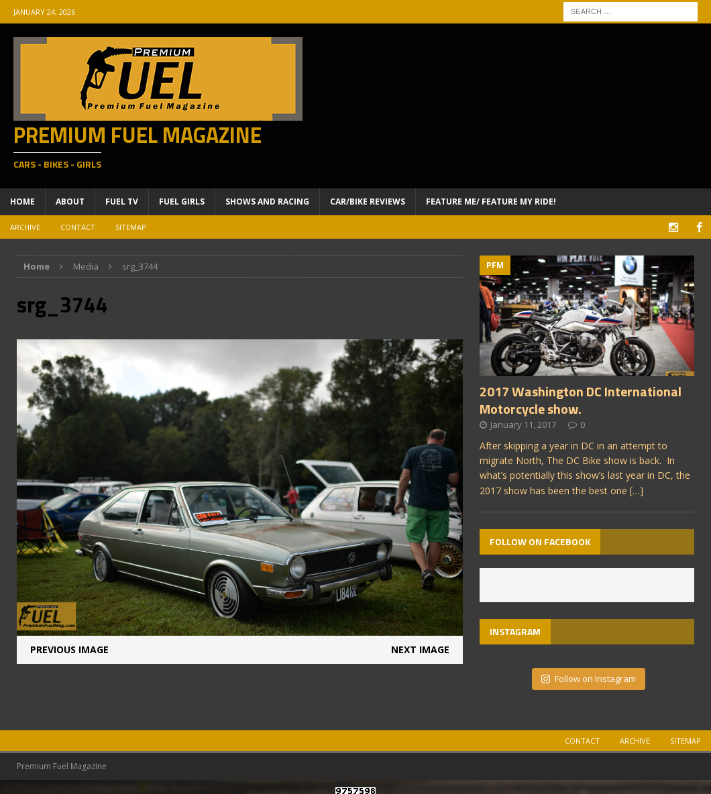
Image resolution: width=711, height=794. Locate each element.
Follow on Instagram (588, 678)
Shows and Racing (267, 201)
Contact (77, 227)
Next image (420, 648)
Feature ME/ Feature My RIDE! (491, 201)
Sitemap (130, 227)
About (70, 201)
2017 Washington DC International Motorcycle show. (580, 399)
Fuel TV (121, 201)
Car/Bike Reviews (367, 201)
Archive (25, 227)
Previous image (69, 648)
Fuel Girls (182, 201)
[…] (636, 490)
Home (22, 201)
